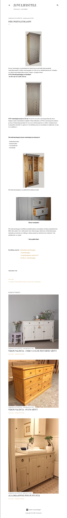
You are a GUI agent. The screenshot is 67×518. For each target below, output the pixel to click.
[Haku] (58, 5)
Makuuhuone (30, 281)
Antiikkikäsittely (18, 281)
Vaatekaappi (25, 253)
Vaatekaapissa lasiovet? (30, 255)
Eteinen (25, 281)
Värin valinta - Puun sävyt (23, 409)
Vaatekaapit (38, 281)
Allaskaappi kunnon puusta (24, 495)
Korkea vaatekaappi (27, 258)
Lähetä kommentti (19, 354)
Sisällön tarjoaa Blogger (33, 510)
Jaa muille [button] (11, 279)
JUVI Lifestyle (25, 5)
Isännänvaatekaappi (27, 250)
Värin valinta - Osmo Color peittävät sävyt (32, 350)
